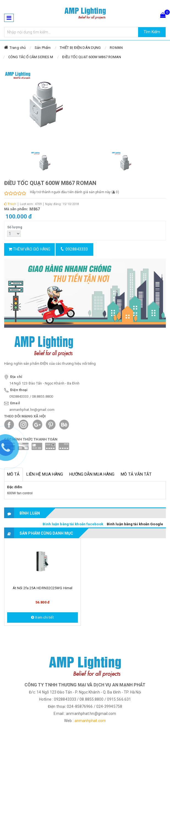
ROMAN (116, 48)
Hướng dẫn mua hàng (91, 474)
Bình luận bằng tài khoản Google (135, 524)
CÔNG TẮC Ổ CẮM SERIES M (30, 57)
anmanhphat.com (90, 720)
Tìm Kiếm (152, 32)
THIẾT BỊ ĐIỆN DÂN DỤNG (80, 48)
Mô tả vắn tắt (136, 474)
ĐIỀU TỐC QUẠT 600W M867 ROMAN (91, 57)
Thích (10, 204)
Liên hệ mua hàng (44, 474)
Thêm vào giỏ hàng (29, 249)
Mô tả (13, 474)
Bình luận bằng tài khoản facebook (73, 524)
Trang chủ (18, 48)
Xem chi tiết (42, 617)
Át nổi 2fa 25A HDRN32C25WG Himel (42, 588)
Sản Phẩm (43, 48)
